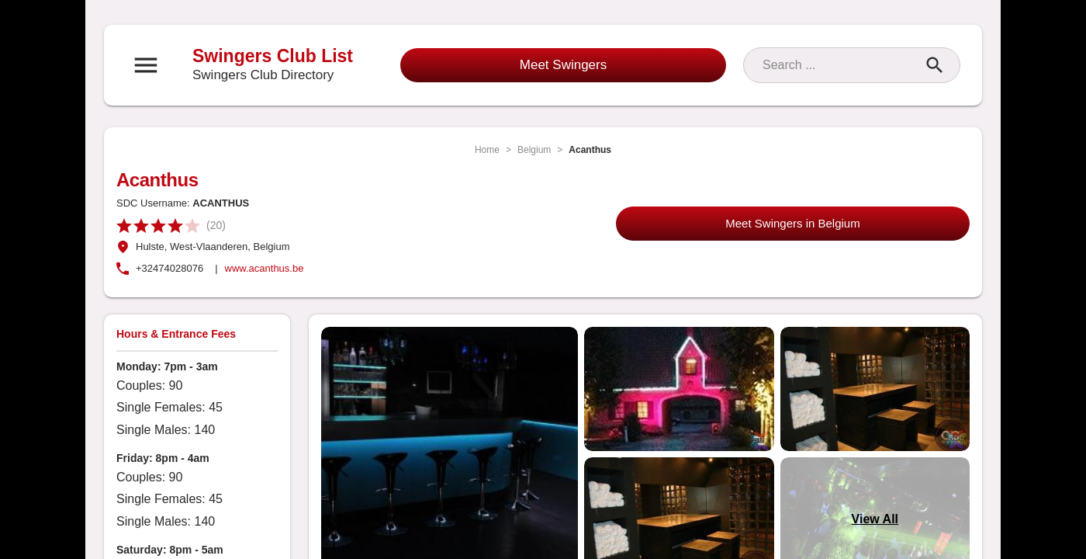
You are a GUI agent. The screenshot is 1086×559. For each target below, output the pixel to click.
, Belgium (268, 246)
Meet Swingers (563, 64)
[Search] (838, 65)
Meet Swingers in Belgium (792, 223)
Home (487, 149)
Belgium (534, 149)
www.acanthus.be (264, 268)
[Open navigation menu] (146, 65)
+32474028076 (169, 268)
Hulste (150, 246)
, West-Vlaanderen (205, 246)
